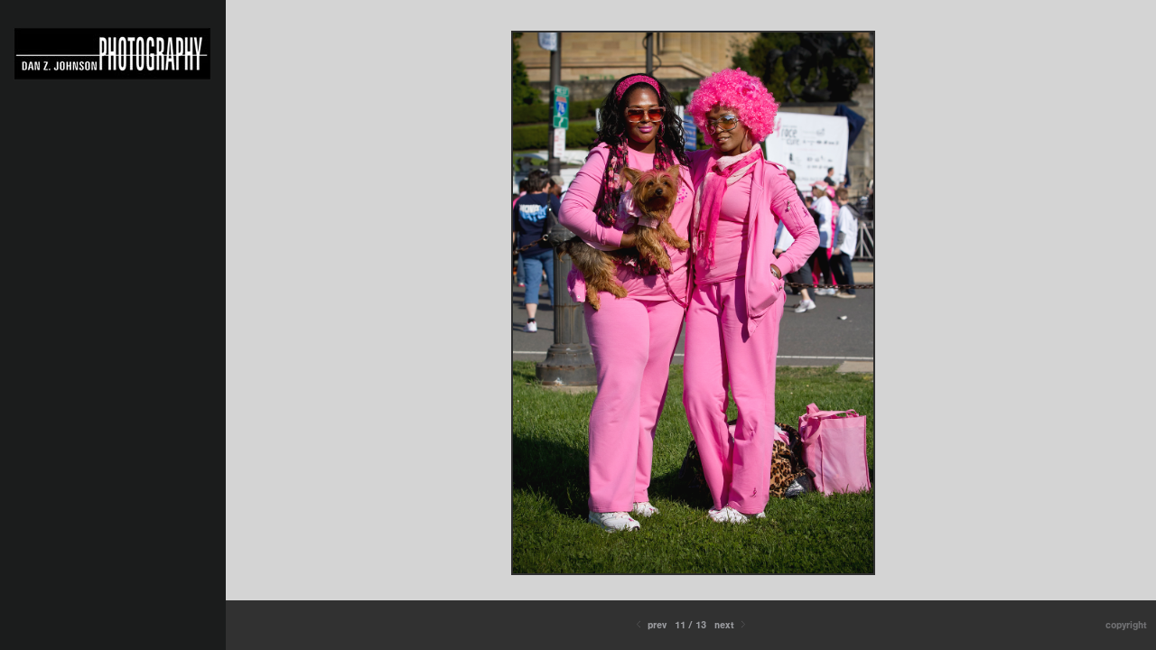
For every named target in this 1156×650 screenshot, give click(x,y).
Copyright (1126, 625)
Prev (650, 625)
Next (731, 625)
